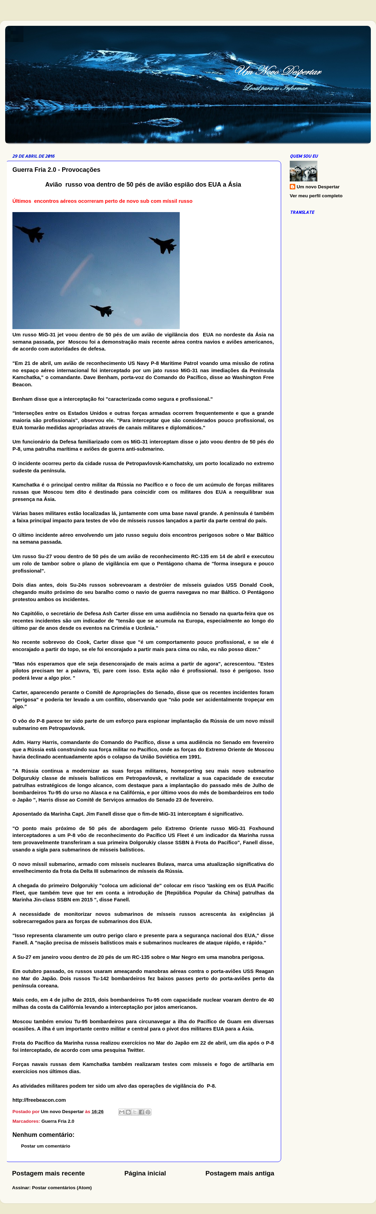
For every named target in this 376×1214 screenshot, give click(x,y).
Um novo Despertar (318, 186)
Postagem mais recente (48, 1173)
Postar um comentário (45, 1146)
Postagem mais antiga (240, 1173)
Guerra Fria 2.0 (57, 1121)
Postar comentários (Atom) (62, 1187)
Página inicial (145, 1173)
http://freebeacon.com (39, 1100)
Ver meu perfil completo (316, 195)
